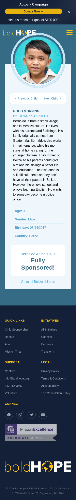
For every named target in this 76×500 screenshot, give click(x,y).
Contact (10, 371)
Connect (46, 336)
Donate (9, 336)
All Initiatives (49, 329)
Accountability (50, 385)
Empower (47, 344)
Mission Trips (13, 351)
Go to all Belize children (38, 281)
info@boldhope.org (17, 378)
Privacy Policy (50, 371)
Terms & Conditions (53, 378)
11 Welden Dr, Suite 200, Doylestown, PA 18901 (38, 493)
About (8, 344)
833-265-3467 (13, 385)
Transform (47, 351)
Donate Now (34, 11)
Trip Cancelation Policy (55, 393)
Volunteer (11, 393)
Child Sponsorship (16, 329)
